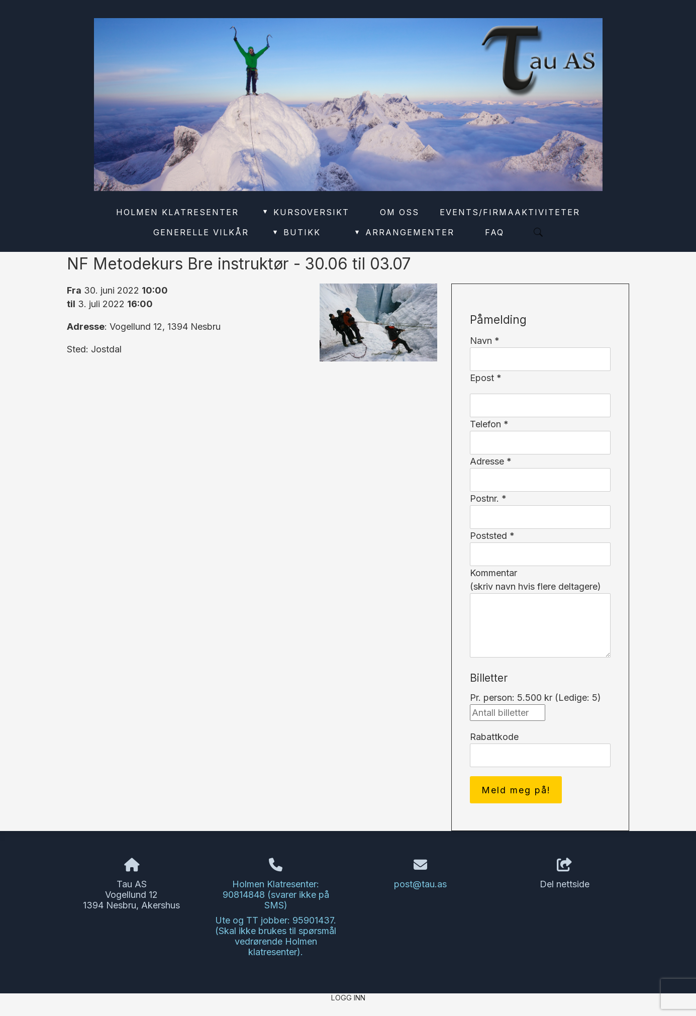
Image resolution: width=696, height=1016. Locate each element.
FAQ (494, 232)
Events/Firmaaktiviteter (510, 212)
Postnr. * (488, 498)
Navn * (485, 340)
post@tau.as (420, 884)
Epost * (486, 378)
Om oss (399, 212)
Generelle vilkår (201, 232)
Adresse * (491, 461)
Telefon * (489, 424)
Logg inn (348, 997)
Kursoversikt (305, 212)
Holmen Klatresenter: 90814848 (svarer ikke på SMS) (276, 894)
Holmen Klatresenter (177, 212)
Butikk (296, 232)
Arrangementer (403, 232)
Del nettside (564, 873)
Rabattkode (494, 736)
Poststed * (492, 535)
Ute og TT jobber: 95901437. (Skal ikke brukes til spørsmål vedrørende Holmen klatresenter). (275, 936)
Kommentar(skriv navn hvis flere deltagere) (535, 580)
